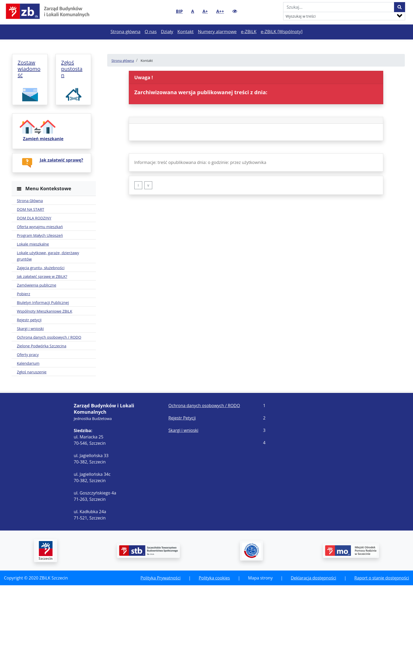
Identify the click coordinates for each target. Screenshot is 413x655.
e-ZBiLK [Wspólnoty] (283, 40)
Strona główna (126, 40)
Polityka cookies (214, 648)
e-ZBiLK (249, 40)
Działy (168, 40)
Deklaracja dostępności (313, 648)
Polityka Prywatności (160, 648)
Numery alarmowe (218, 40)
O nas (152, 40)
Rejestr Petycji (182, 488)
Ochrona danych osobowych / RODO (204, 475)
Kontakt (187, 40)
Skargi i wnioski (183, 500)
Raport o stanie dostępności (381, 648)
